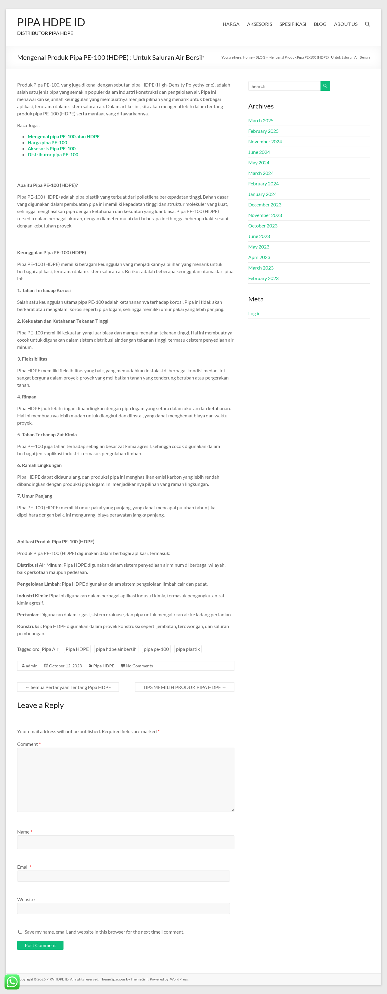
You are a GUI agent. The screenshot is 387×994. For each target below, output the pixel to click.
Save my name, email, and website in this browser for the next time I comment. (104, 932)
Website (26, 899)
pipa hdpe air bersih (116, 649)
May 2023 (258, 246)
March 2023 (261, 267)
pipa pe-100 (156, 649)
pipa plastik (188, 649)
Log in (254, 313)
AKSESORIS (259, 24)
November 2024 (265, 141)
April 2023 (259, 257)
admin (32, 665)
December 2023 (264, 204)
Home (247, 57)
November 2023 (265, 215)
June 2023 (259, 236)
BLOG (320, 24)
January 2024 (262, 194)
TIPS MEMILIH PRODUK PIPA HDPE (185, 687)
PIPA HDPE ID (51, 22)
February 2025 (263, 131)
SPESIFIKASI (293, 24)
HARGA (231, 24)
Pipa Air (50, 649)
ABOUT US (346, 24)
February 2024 (263, 183)
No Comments (139, 665)
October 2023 (262, 225)
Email (24, 867)
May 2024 (258, 162)
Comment (29, 744)
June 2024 (259, 152)
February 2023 (263, 278)
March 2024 (261, 173)
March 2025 (261, 120)
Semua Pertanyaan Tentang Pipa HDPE (68, 687)
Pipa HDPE (77, 649)
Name (24, 831)
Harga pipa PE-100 (47, 142)
